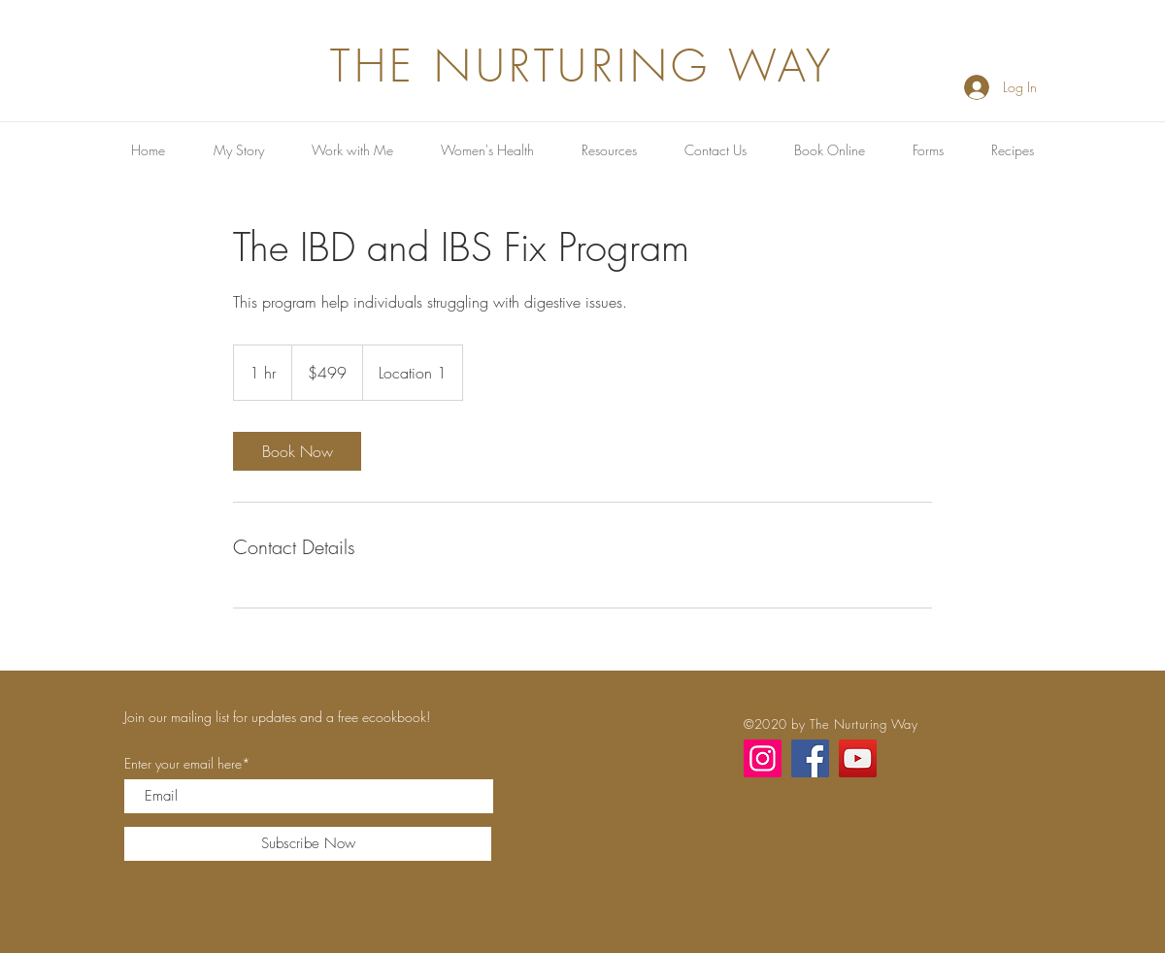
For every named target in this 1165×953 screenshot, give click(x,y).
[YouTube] (858, 758)
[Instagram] (763, 758)
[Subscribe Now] (307, 844)
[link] (297, 451)
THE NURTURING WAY (582, 66)
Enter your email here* (187, 764)
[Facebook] (810, 758)
